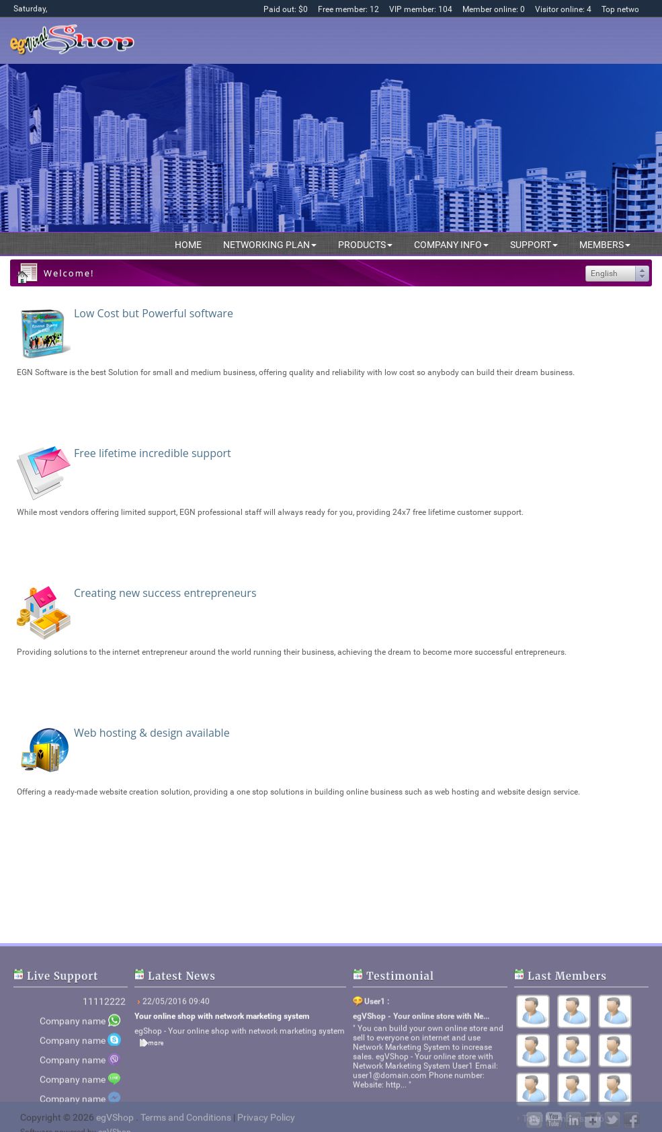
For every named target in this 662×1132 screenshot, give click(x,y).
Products (365, 244)
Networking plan (270, 244)
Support (534, 244)
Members (604, 244)
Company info (451, 244)
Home (188, 244)
